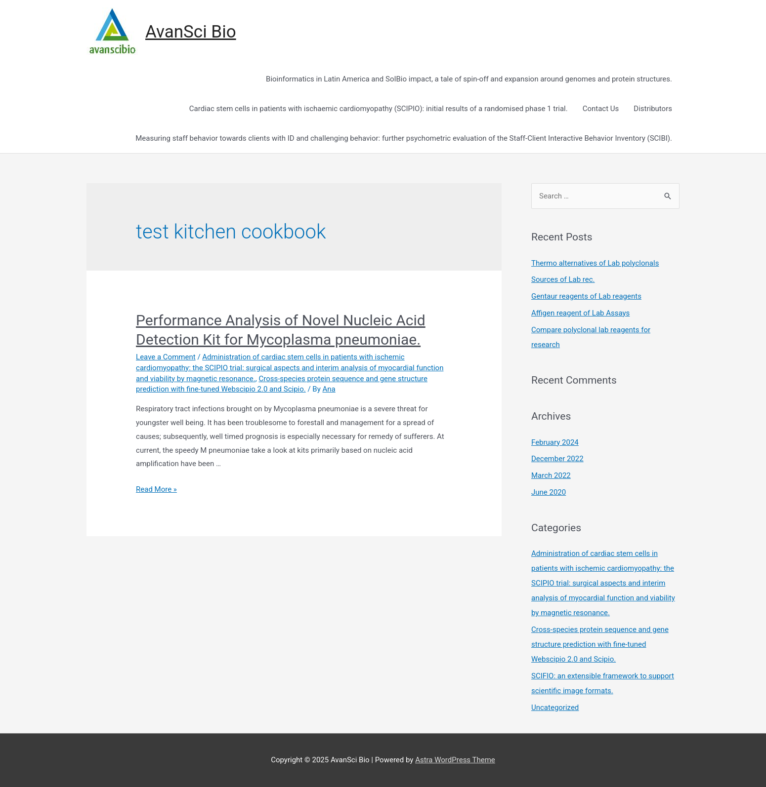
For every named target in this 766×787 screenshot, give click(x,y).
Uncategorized (555, 707)
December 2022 (557, 458)
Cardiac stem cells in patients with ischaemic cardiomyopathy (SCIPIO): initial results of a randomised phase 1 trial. (378, 108)
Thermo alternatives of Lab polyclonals (595, 263)
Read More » (156, 489)
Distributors (653, 108)
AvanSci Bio (190, 32)
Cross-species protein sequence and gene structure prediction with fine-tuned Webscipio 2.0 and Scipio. (600, 644)
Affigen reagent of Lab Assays (580, 313)
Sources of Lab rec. (563, 279)
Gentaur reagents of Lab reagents (586, 296)
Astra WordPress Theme (455, 759)
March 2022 (551, 475)
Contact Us (601, 108)
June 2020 (548, 492)
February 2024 (555, 442)
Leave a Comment (166, 357)
